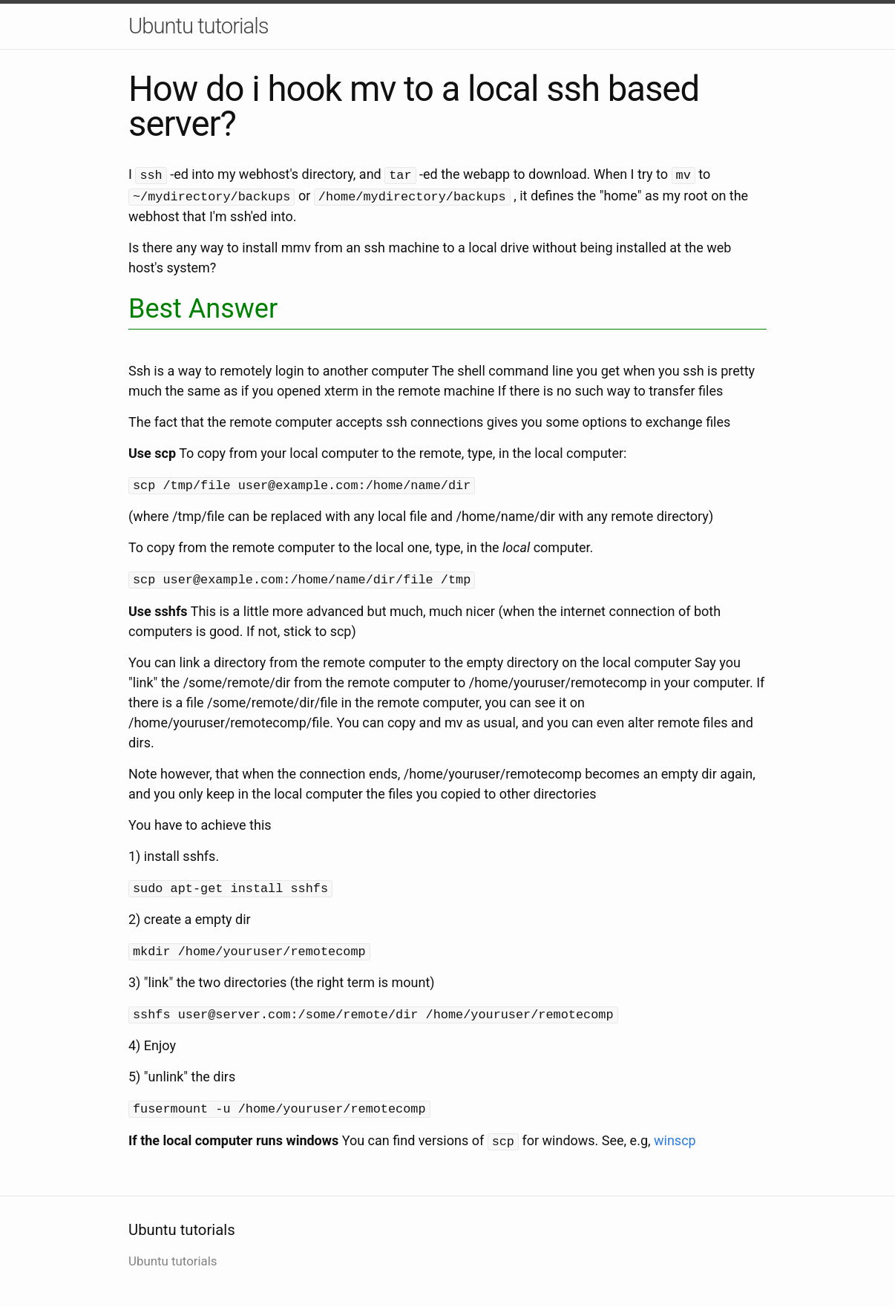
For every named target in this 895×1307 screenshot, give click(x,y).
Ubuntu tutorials (198, 26)
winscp (675, 1132)
